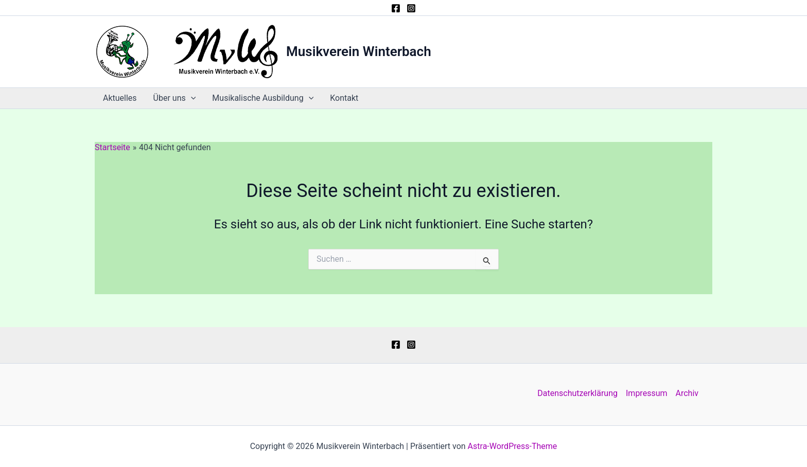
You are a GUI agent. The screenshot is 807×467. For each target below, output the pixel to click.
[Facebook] (395, 8)
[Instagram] (411, 8)
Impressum (647, 393)
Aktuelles (120, 98)
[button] (191, 98)
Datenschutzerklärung (577, 393)
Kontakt (344, 98)
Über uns (174, 98)
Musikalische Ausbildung (262, 98)
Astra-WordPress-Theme (512, 446)
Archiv (687, 393)
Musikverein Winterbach (358, 51)
